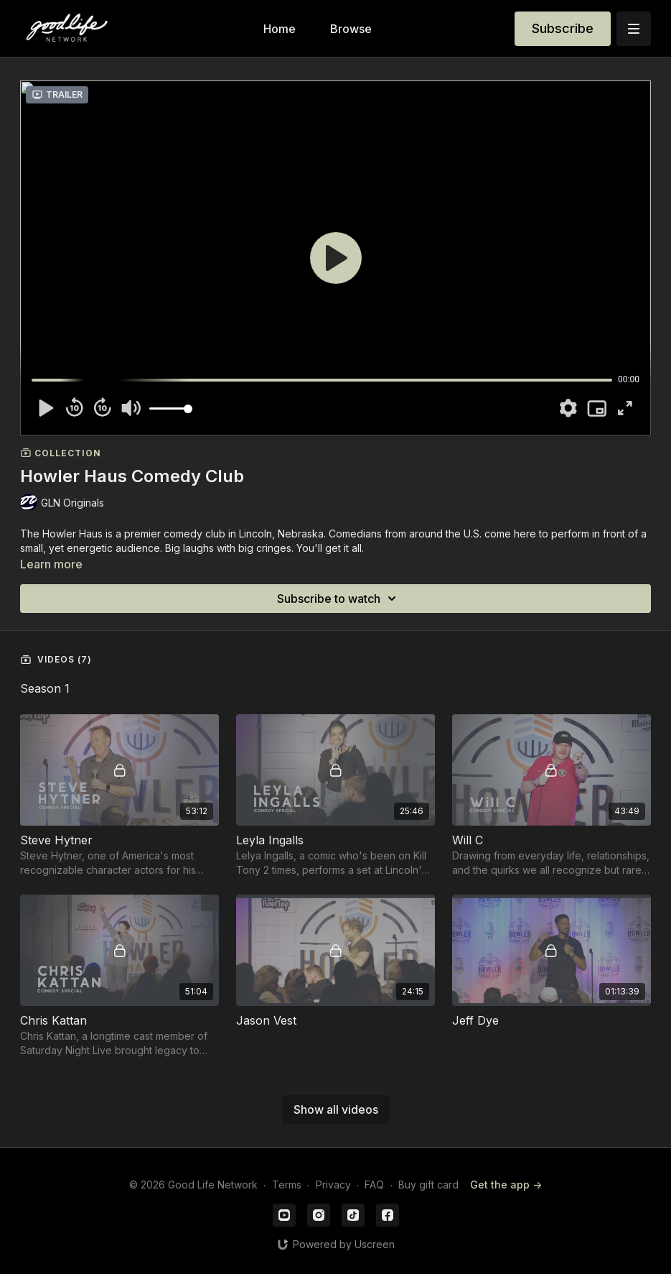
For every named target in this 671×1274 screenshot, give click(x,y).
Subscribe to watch (338, 598)
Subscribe (562, 28)
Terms (286, 1184)
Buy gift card (428, 1184)
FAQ (374, 1184)
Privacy (333, 1184)
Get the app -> (506, 1184)
